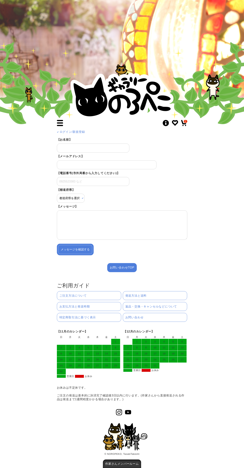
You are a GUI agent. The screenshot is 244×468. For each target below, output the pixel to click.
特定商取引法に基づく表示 (77, 317)
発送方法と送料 (136, 295)
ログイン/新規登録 (71, 131)
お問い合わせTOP (122, 267)
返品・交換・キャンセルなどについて (151, 306)
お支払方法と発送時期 (74, 306)
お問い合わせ (134, 317)
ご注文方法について (73, 295)
